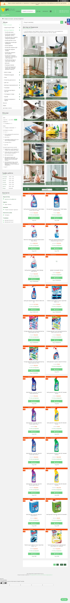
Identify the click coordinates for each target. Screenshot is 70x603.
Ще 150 (6, 144)
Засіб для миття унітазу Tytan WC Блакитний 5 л (34, 515)
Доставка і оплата (7, 108)
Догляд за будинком (9, 30)
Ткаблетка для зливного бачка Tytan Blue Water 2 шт (56, 301)
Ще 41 (5, 167)
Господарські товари (9, 94)
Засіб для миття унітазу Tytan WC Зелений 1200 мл (56, 454)
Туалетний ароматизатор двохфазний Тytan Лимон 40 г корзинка (57, 545)
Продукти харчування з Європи (9, 100)
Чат (64, 599)
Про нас (38, 11)
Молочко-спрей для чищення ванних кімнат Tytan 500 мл (34, 240)
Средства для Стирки (9, 27)
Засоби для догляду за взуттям (9, 91)
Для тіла (6, 82)
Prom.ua (41, 573)
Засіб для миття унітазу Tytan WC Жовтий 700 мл (56, 423)
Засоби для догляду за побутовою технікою (10, 60)
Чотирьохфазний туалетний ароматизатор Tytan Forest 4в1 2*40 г (34, 362)
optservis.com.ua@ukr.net (10, 199)
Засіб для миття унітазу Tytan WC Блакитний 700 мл (34, 393)
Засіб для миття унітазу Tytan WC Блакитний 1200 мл (34, 454)
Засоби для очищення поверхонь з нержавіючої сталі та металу (11, 57)
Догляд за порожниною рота (11, 85)
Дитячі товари (7, 72)
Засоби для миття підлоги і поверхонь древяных (11, 38)
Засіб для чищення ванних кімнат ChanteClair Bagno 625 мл (56, 240)
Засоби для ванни (9, 32)
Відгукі (4, 105)
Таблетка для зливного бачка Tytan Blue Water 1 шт (33, 545)
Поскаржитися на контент (35, 574)
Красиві (6, 96)
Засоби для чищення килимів (10, 50)
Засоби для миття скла (10, 40)
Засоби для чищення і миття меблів (10, 53)
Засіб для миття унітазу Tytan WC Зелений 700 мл (56, 393)
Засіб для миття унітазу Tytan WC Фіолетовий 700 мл (34, 423)
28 (61, 564)
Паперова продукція (9, 74)
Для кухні (7, 63)
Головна (18, 11)
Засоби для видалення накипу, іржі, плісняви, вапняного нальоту (10, 68)
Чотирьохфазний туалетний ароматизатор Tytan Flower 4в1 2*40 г (34, 332)
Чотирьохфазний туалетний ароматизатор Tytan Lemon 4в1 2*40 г (57, 332)
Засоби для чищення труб (11, 47)
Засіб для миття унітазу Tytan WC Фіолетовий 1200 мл (34, 484)
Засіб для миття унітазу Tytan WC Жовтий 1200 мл (56, 484)
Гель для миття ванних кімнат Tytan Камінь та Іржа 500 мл (56, 210)
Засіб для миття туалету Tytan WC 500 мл (56, 361)
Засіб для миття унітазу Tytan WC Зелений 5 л (56, 515)
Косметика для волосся (10, 80)
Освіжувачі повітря (9, 65)
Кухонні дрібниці (9, 45)
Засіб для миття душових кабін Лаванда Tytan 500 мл (34, 271)
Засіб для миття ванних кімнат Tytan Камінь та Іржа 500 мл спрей (34, 210)
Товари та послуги (27, 11)
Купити (34, 218)
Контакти (45, 11)
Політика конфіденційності (47, 574)
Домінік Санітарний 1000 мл (56, 270)
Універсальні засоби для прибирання (10, 43)
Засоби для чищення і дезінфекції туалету (10, 35)
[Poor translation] (5, 583)
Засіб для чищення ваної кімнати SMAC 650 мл (34, 301)
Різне (5, 77)
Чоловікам (6, 87)
